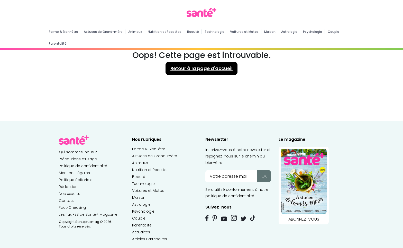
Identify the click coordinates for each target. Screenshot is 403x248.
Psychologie (312, 31)
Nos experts (69, 193)
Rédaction (68, 186)
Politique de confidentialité (83, 165)
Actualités (141, 232)
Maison (270, 31)
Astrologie (289, 31)
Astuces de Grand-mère (103, 31)
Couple (333, 31)
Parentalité (58, 43)
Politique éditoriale (76, 179)
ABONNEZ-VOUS (304, 184)
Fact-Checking (72, 207)
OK (264, 176)
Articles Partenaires (149, 239)
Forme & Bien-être (63, 31)
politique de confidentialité (229, 196)
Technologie (214, 31)
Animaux (135, 31)
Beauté (193, 31)
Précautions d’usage (78, 159)
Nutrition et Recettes (164, 31)
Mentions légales (74, 172)
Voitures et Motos (244, 31)
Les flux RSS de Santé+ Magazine (88, 214)
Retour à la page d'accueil (201, 68)
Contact (66, 200)
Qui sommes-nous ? (78, 152)
